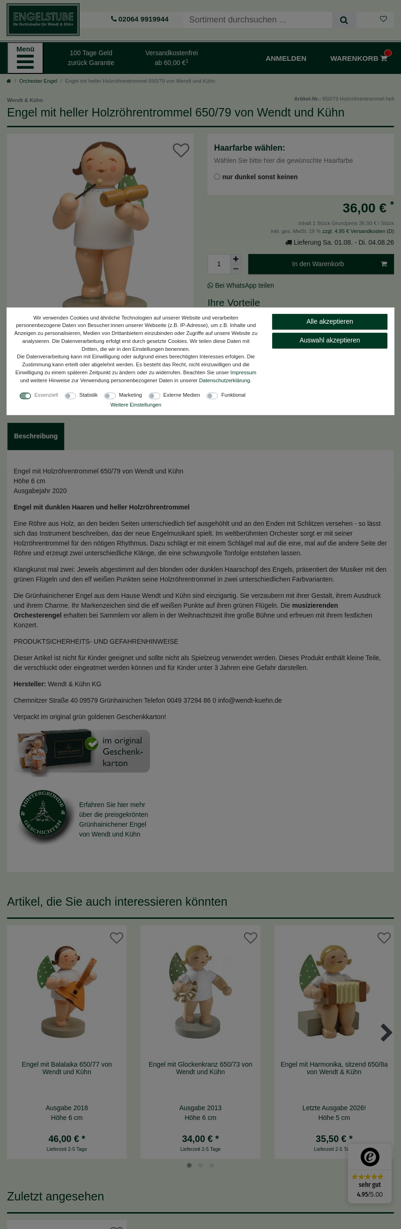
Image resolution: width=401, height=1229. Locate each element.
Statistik (88, 395)
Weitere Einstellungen (136, 404)
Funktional (233, 395)
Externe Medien (181, 395)
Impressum (243, 372)
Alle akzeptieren (329, 321)
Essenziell (46, 395)
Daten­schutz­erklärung (224, 380)
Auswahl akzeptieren (329, 340)
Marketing (130, 395)
